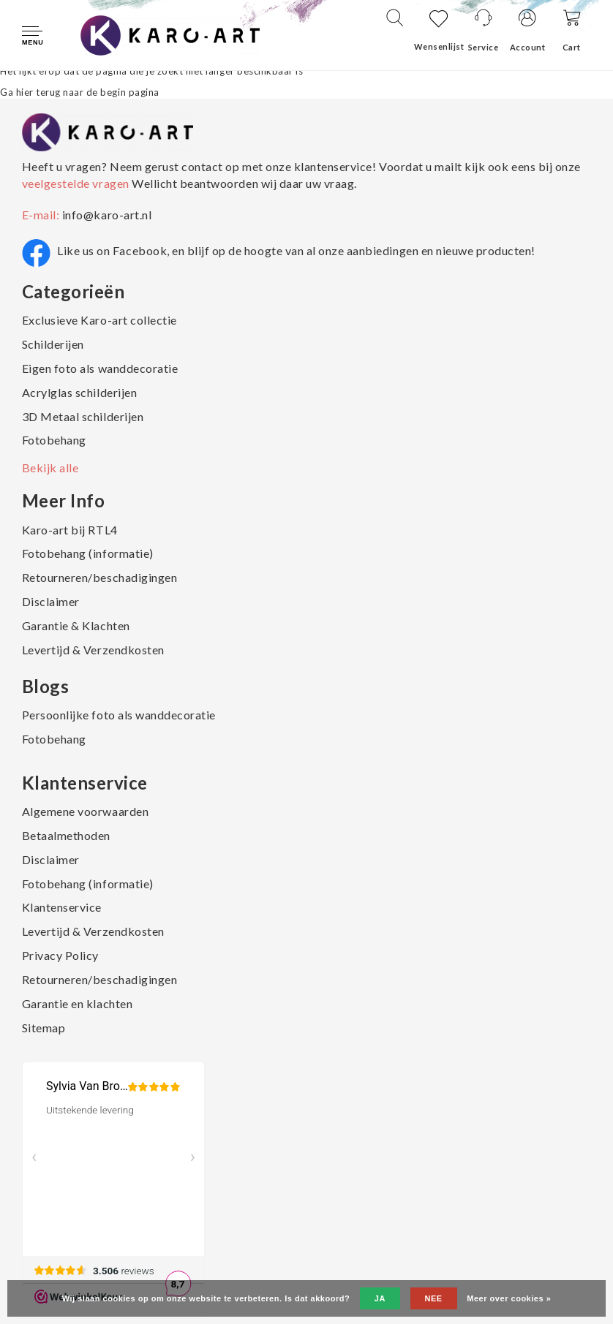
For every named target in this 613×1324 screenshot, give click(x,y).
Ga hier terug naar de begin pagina (79, 92)
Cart (572, 47)
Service (483, 47)
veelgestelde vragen (77, 183)
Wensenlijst (439, 46)
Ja (380, 1298)
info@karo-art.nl (106, 215)
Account (528, 47)
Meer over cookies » (509, 1298)
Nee (434, 1298)
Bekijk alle (50, 467)
